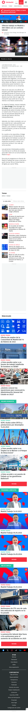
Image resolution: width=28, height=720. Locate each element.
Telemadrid (14, 659)
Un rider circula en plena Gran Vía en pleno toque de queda (14, 44)
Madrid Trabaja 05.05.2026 (14, 521)
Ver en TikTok (16, 650)
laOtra (14, 664)
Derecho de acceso (14, 687)
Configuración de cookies (14, 707)
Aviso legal (14, 702)
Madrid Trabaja (5, 335)
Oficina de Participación (14, 697)
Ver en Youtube (24, 650)
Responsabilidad (14, 677)
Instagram (11, 21)
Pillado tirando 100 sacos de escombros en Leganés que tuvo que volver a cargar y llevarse (5, 207)
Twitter (7, 21)
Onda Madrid (18, 6)
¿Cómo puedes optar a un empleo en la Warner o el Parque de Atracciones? (14, 437)
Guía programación (14, 667)
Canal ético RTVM (14, 695)
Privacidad (14, 700)
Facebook (2, 21)
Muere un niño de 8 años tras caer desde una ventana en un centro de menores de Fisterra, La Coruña (5, 255)
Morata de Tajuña (14, 224)
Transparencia (14, 679)
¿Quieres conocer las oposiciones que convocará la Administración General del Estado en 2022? (14, 376)
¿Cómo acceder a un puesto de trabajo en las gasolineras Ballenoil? (14, 463)
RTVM (14, 655)
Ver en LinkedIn (20, 650)
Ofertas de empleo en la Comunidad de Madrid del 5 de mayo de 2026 (5, 247)
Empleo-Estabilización (14, 689)
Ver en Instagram (11, 650)
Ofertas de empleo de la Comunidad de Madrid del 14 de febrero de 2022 (13, 326)
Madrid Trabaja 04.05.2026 (14, 543)
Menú (26, 2)
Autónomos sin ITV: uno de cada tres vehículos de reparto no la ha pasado (14, 597)
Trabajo (8, 196)
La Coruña (12, 252)
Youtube (25, 21)
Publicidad (14, 684)
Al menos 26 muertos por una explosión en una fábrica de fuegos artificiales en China (5, 217)
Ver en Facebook (3, 650)
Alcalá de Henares (14, 233)
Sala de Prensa (14, 674)
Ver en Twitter (7, 650)
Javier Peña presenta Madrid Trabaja (14, 17)
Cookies (14, 705)
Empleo (4, 196)
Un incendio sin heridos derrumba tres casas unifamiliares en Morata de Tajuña (5, 226)
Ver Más (14, 484)
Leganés (11, 205)
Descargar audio (22, 54)
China (10, 214)
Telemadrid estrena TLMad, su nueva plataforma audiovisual (13, 11)
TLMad (10, 6)
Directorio (14, 682)
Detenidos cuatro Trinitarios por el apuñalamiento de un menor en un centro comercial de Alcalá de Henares (5, 236)
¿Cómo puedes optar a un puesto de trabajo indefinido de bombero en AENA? (13, 351)
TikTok (16, 21)
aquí (8, 154)
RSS (26, 54)
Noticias (4, 6)
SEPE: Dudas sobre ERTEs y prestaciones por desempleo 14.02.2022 (14, 411)
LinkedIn (21, 21)
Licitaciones (14, 692)
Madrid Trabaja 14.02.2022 (14, 500)
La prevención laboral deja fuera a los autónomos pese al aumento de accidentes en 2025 (14, 623)
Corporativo (14, 672)
